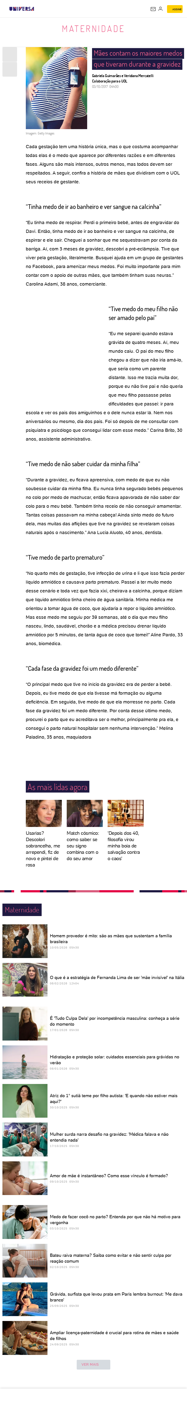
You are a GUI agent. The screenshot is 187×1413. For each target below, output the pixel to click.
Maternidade (93, 28)
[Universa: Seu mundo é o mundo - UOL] (21, 8)
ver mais (93, 1365)
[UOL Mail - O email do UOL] (153, 9)
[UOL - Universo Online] (37, 8)
